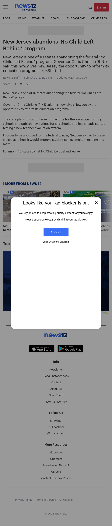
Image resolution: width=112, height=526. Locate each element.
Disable (56, 232)
